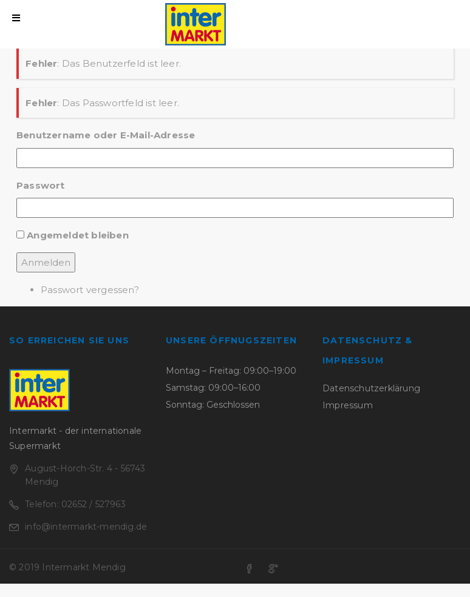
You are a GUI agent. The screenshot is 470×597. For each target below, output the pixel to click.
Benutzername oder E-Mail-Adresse (105, 135)
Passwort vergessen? (90, 289)
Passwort (40, 185)
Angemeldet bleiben (78, 235)
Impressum (347, 405)
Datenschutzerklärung (371, 388)
